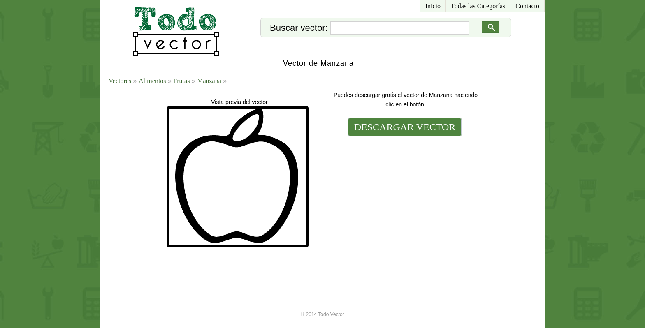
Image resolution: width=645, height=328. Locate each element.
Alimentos (152, 80)
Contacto (527, 5)
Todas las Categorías (478, 5)
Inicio (433, 5)
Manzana (209, 80)
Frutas (181, 80)
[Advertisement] (404, 194)
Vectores (120, 80)
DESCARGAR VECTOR (405, 127)
